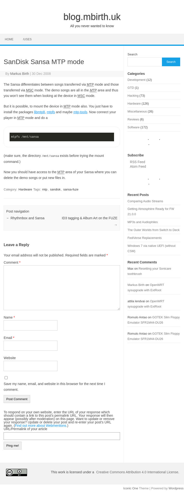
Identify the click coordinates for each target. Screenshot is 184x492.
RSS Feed (137, 162)
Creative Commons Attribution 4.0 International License (137, 472)
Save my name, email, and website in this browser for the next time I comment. (54, 386)
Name (9, 317)
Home (9, 39)
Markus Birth (19, 74)
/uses (27, 39)
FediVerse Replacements (144, 238)
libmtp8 (39, 112)
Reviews (133, 119)
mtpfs (51, 112)
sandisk (55, 189)
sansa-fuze (71, 189)
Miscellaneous (137, 111)
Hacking (132, 95)
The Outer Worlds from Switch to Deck (153, 230)
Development (136, 80)
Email (9, 337)
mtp (44, 189)
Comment (12, 262)
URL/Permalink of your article (25, 428)
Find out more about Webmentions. (41, 425)
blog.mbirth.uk (92, 17)
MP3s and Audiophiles (142, 222)
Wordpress (176, 488)
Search (132, 54)
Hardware (25, 189)
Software (133, 127)
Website (10, 358)
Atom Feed (138, 166)
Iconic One (130, 488)
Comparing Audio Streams (145, 201)
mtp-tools (80, 112)
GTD (130, 87)
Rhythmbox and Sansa (25, 218)
